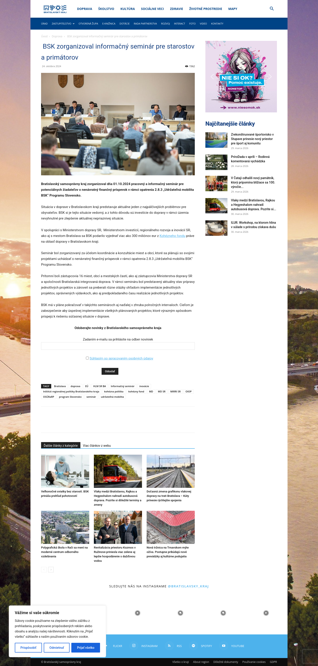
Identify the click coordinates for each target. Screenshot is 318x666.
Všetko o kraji (180, 662)
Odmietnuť (56, 647)
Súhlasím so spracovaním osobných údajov (121, 358)
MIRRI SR (175, 391)
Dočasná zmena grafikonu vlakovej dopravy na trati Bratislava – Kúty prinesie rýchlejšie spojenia (169, 496)
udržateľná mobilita (112, 396)
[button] (271, 9)
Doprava (84, 9)
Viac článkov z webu (97, 445)
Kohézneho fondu (173, 236)
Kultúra (127, 9)
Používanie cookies (253, 662)
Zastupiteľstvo (63, 23)
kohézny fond (136, 391)
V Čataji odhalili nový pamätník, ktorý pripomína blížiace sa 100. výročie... (253, 182)
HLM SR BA (99, 386)
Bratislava (60, 386)
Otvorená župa (88, 23)
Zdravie (176, 9)
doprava (75, 386)
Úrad (44, 23)
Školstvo (106, 9)
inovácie (144, 386)
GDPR (273, 662)
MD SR (161, 391)
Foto (192, 23)
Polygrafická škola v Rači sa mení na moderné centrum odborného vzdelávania (64, 552)
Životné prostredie (205, 9)
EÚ (86, 386)
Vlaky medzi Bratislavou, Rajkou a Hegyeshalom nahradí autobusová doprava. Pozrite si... (253, 205)
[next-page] (51, 569)
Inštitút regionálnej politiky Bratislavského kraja (71, 391)
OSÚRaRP (48, 396)
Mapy (232, 9)
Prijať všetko (85, 647)
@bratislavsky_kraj (188, 586)
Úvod (44, 36)
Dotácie (124, 23)
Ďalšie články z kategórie (61, 445)
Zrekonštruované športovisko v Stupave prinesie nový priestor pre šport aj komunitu (252, 139)
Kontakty (217, 23)
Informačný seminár (122, 386)
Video (203, 23)
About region (201, 662)
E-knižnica (108, 23)
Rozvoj (165, 23)
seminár (91, 396)
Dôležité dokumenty (225, 662)
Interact (179, 23)
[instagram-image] (137, 613)
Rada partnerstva (145, 23)
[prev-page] (44, 569)
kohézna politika (113, 391)
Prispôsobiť (28, 647)
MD (151, 391)
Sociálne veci (152, 9)
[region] (57, 631)
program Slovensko (70, 396)
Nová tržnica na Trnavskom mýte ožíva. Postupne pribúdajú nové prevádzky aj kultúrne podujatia (168, 552)
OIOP (188, 391)
